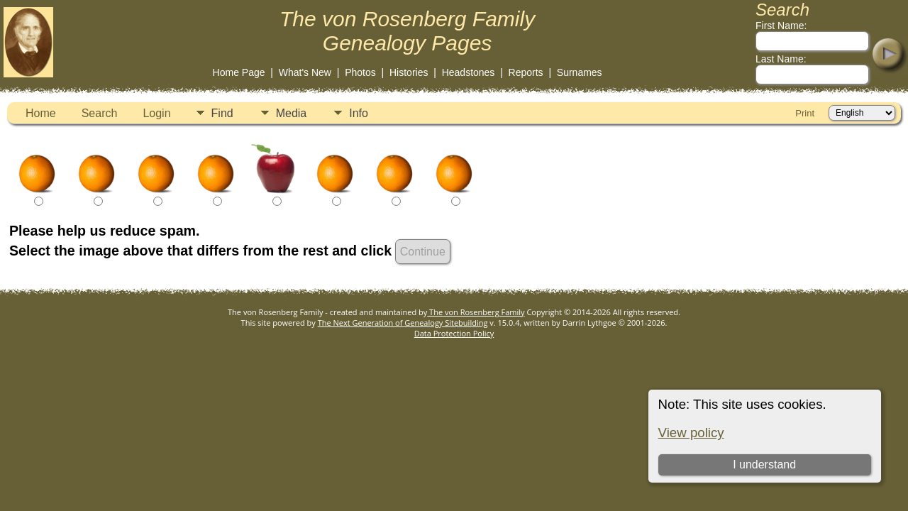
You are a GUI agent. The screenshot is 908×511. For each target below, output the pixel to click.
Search (100, 113)
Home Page (239, 72)
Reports (526, 72)
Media (291, 113)
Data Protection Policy (454, 333)
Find (222, 113)
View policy (691, 432)
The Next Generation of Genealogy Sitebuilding (403, 322)
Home (41, 113)
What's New (305, 72)
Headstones (468, 72)
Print (804, 113)
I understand (764, 464)
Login (156, 113)
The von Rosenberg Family (475, 312)
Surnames (579, 72)
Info (358, 113)
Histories (408, 72)
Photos (360, 72)
